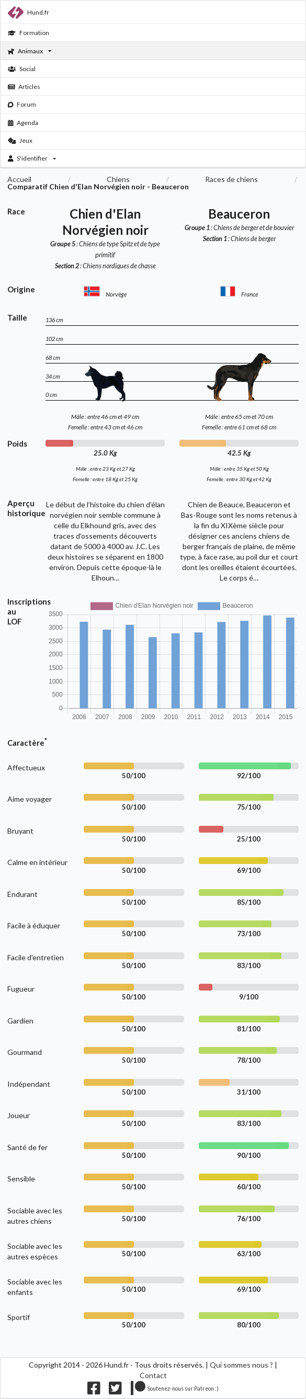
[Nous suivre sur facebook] (93, 1390)
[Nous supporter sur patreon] (175, 1390)
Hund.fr (28, 12)
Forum (22, 104)
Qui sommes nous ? (241, 1364)
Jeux (20, 140)
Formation (28, 33)
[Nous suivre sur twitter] (115, 1390)
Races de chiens (231, 179)
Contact (153, 1375)
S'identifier (32, 158)
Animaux (29, 51)
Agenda (23, 123)
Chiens (118, 179)
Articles (24, 86)
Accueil (19, 179)
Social (22, 69)
